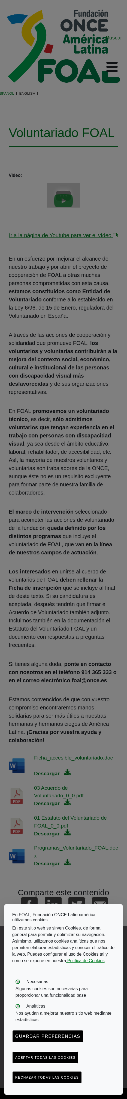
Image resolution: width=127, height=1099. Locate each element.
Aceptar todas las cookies (45, 1058)
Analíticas (35, 1006)
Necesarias (37, 981)
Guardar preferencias (47, 1036)
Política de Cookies (85, 960)
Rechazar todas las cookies (47, 1077)
